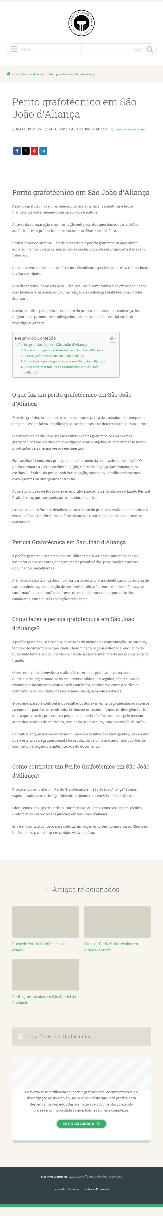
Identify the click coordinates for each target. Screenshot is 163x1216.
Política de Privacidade (98, 1198)
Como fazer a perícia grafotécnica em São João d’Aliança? (54, 369)
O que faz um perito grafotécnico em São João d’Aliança (60, 356)
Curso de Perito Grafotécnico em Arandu (44, 953)
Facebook (56, 1198)
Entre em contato (78, 1133)
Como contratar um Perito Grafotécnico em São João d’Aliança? (58, 379)
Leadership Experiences (54, 1186)
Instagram (73, 1198)
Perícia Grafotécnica (35, 135)
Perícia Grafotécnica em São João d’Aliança (51, 361)
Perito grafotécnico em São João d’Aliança (48, 350)
